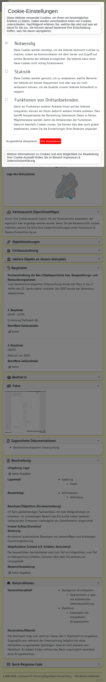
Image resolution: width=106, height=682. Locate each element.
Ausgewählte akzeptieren (22, 141)
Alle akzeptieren (50, 141)
